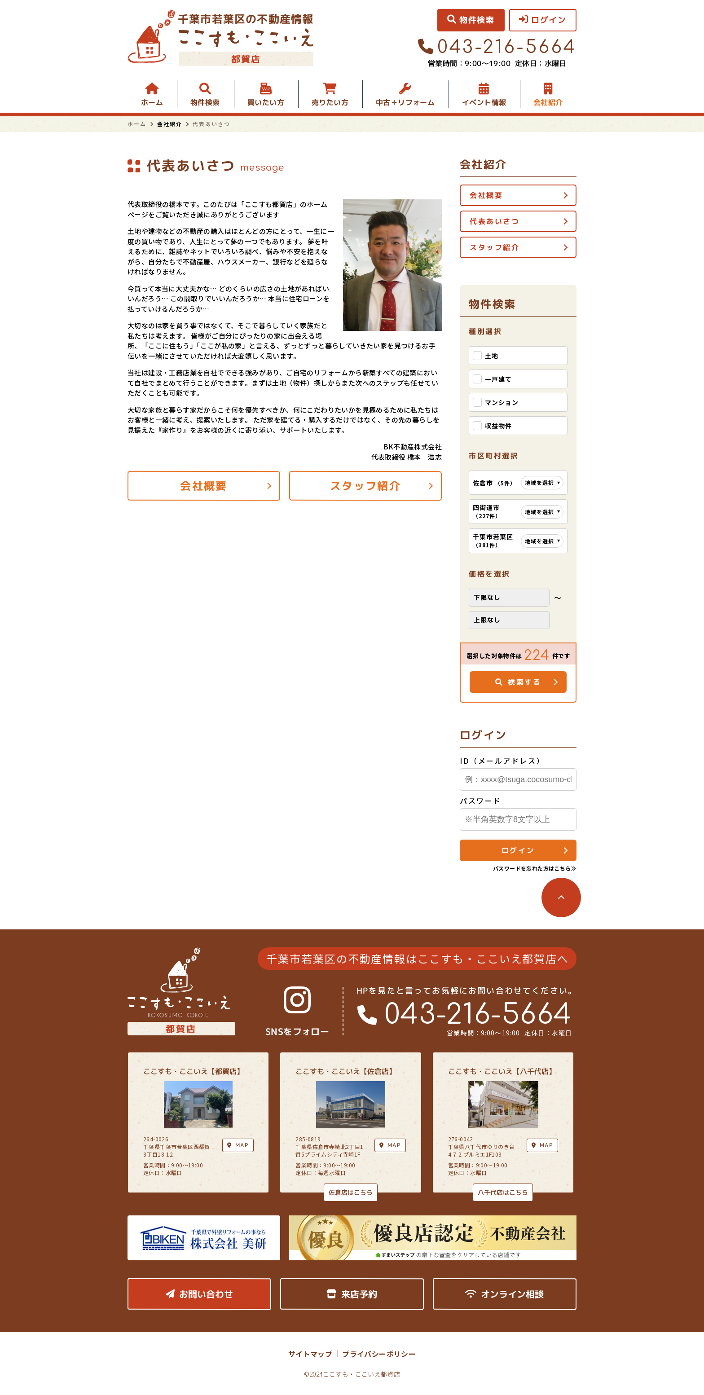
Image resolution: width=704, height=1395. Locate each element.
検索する (518, 682)
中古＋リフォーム (405, 102)
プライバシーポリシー (379, 1353)
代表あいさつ (494, 221)
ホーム (152, 102)
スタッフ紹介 (365, 485)
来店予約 (351, 1294)
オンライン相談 (504, 1294)
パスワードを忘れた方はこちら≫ (534, 868)
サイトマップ (310, 1353)
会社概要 (204, 485)
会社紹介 (548, 102)
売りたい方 (330, 102)
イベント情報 (484, 102)
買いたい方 (265, 102)
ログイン (518, 850)
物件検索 (205, 102)
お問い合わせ (199, 1294)
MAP (390, 1145)
